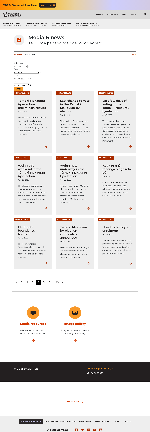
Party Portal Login (30, 422)
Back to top (75, 401)
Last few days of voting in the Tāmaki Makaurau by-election (115, 106)
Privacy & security (103, 422)
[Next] (62, 282)
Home (18, 55)
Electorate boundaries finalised (26, 230)
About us (99, 15)
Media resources (33, 324)
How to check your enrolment (116, 228)
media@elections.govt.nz (102, 368)
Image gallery (75, 324)
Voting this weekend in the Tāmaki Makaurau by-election (31, 171)
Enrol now (47, 5)
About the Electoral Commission (60, 422)
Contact (133, 15)
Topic (16, 69)
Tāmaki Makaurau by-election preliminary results (32, 104)
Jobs (124, 15)
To (15, 81)
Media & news (112, 15)
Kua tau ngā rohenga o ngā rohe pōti (117, 169)
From (16, 75)
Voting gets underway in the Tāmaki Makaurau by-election (73, 171)
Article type (18, 63)
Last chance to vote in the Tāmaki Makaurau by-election (75, 106)
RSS (133, 55)
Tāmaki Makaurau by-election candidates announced (73, 232)
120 (57, 282)
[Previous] (16, 282)
